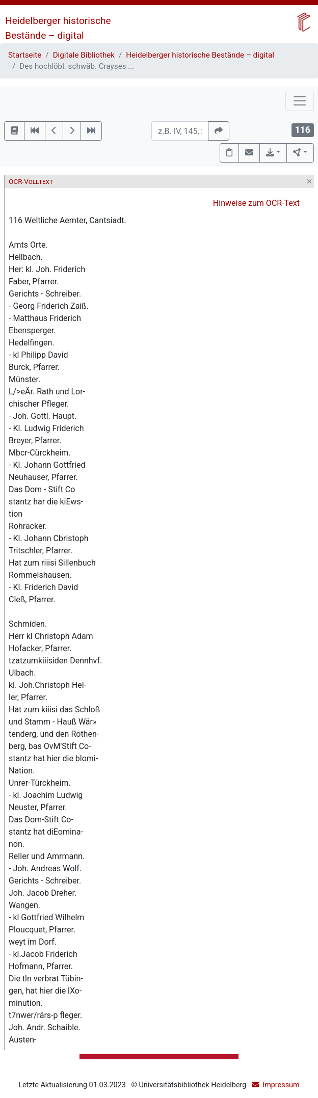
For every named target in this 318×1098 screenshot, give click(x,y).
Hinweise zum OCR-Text (256, 203)
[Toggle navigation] (299, 101)
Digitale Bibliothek (84, 55)
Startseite (24, 55)
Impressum (280, 1085)
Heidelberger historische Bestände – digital (200, 55)
